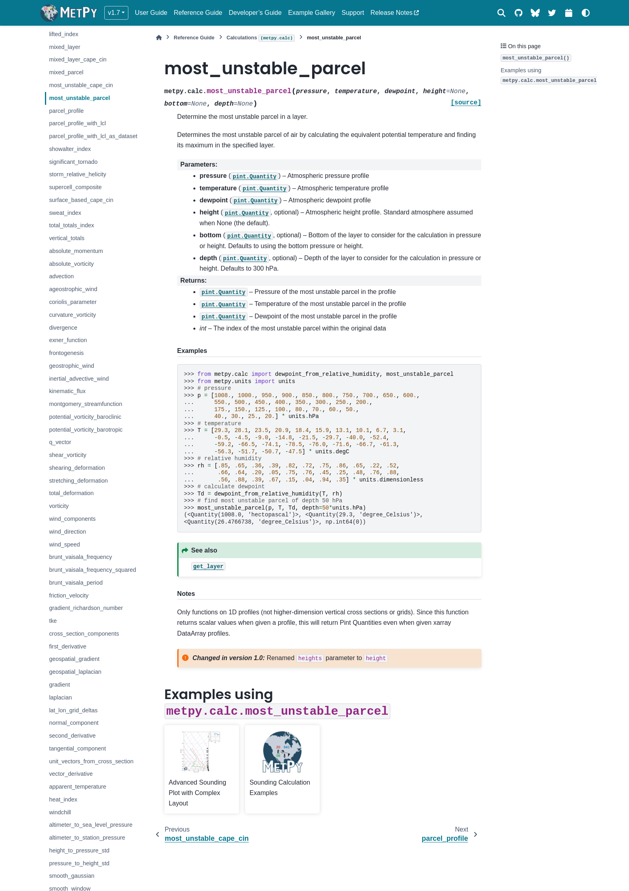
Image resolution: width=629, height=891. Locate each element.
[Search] (501, 13)
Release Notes (392, 12)
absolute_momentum (76, 251)
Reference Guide (198, 12)
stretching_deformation (78, 480)
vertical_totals (66, 238)
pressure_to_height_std (79, 863)
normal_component (73, 723)
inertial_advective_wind (79, 378)
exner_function (68, 340)
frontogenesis (66, 353)
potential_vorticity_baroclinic (85, 417)
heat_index (63, 799)
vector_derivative (71, 774)
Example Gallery (311, 12)
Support (353, 12)
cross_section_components (84, 633)
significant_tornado (73, 162)
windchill (60, 812)
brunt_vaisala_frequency (80, 557)
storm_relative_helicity (77, 174)
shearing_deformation (77, 468)
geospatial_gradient (74, 659)
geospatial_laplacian (75, 672)
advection (61, 276)
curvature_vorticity (72, 315)
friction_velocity (68, 595)
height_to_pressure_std (79, 850)
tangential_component (77, 748)
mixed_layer (64, 47)
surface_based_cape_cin (81, 200)
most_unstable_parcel (79, 98)
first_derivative (67, 646)
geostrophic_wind (71, 366)
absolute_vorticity (71, 264)
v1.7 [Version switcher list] (114, 12)
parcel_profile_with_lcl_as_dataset (93, 136)
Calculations (261, 38)
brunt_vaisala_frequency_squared (92, 570)
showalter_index (70, 149)
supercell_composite (75, 187)
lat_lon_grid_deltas (73, 710)
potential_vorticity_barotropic (85, 429)
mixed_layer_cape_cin (77, 59)
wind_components (72, 519)
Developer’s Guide (255, 12)
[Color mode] (585, 13)
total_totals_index (71, 225)
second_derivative (72, 735)
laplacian (60, 697)
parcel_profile (66, 111)
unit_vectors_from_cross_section (91, 761)
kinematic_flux (67, 391)
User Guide (151, 12)
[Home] (159, 37)
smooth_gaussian (71, 876)
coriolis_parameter (72, 302)
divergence (63, 327)
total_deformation (71, 493)
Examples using (550, 75)
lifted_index (63, 34)
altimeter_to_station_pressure (87, 837)
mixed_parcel (66, 72)
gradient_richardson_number (86, 608)
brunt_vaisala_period (76, 582)
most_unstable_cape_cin (81, 85)
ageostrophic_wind (73, 289)
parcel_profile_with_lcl (77, 123)
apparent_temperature (77, 786)
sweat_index (65, 213)
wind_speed (64, 544)
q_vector (60, 442)
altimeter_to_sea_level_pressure (90, 825)
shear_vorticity (67, 455)
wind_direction (67, 531)
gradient (59, 684)
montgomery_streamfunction (85, 404)
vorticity (59, 506)
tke (53, 621)
